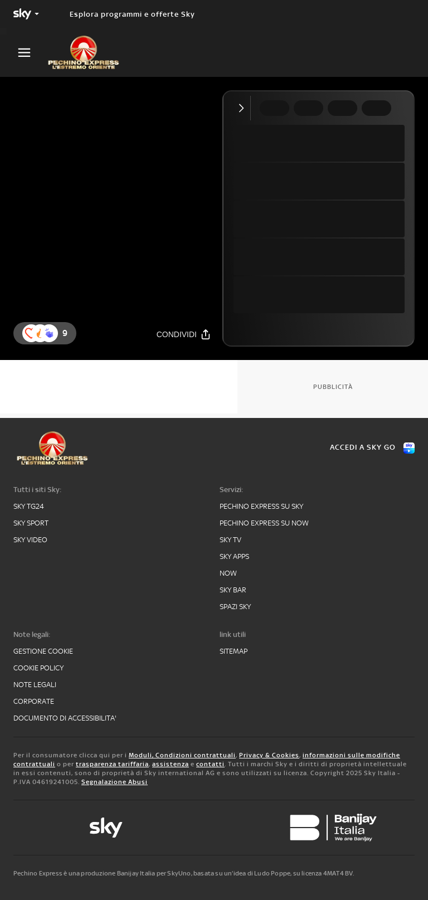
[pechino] (89, 52)
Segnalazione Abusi (114, 782)
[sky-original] (106, 828)
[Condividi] (184, 334)
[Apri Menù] (31, 53)
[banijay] (333, 827)
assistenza (170, 764)
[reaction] (49, 333)
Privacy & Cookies (269, 755)
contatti (210, 764)
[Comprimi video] (244, 108)
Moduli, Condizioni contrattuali (182, 755)
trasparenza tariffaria (112, 764)
